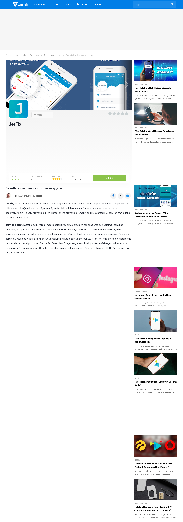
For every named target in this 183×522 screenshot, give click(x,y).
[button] (125, 85)
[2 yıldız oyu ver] (114, 113)
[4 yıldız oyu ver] (122, 113)
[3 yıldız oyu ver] (118, 113)
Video (97, 4)
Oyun (55, 4)
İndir (109, 177)
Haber (67, 4)
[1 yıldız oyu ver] (110, 113)
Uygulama (40, 4)
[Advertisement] (69, 149)
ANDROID (38, 115)
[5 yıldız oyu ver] (127, 113)
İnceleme (82, 4)
